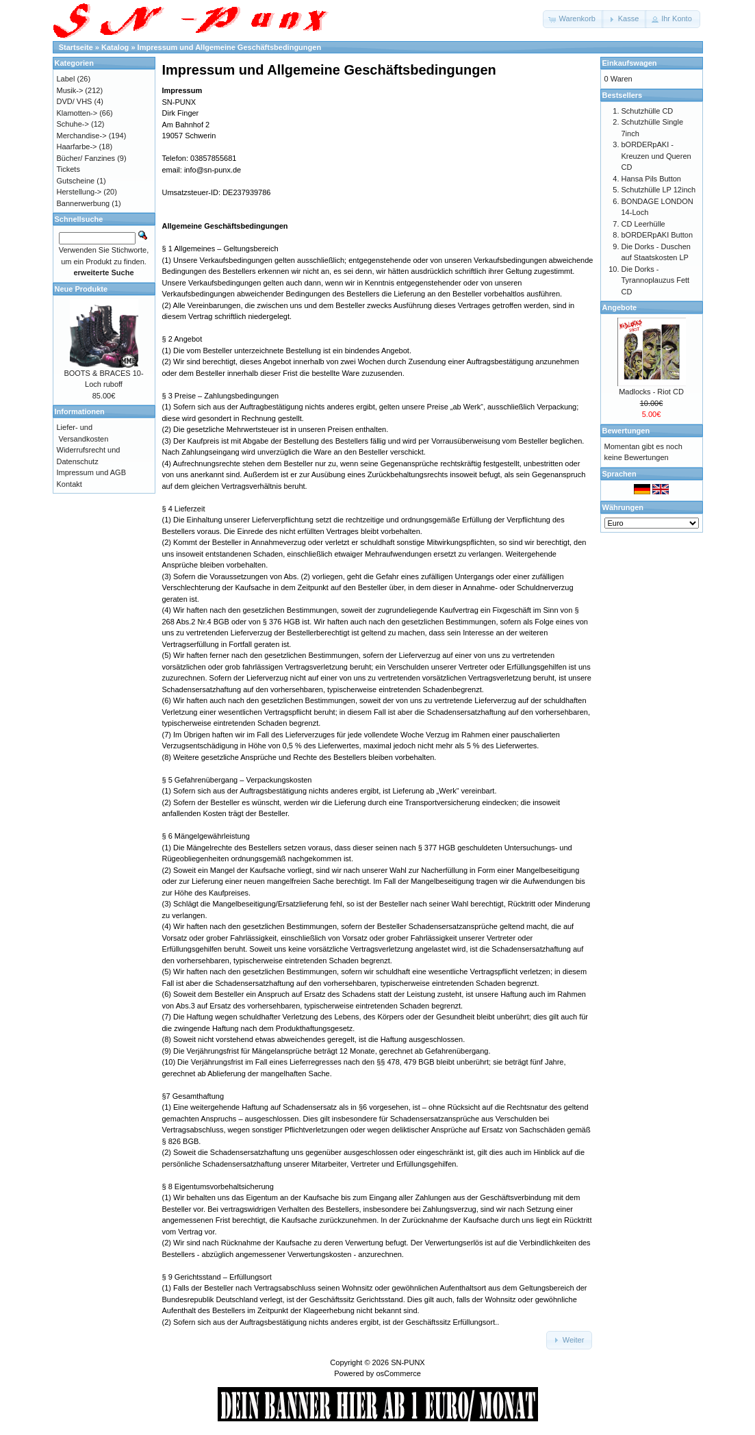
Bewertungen (626, 431)
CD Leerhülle (643, 224)
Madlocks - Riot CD (651, 392)
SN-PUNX (408, 1362)
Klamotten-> (77, 113)
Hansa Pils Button (651, 179)
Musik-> (70, 90)
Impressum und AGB (92, 472)
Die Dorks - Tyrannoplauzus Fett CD (656, 280)
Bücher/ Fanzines (86, 158)
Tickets (68, 169)
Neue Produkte (81, 289)
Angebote (619, 307)
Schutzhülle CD (648, 111)
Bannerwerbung (83, 203)
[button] (573, 19)
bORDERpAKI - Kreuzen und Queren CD (656, 155)
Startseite (76, 47)
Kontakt (69, 484)
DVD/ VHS (74, 101)
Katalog (115, 47)
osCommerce (398, 1373)
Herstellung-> (79, 192)
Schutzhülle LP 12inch (659, 190)
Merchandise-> (82, 135)
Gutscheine (76, 181)
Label (66, 79)
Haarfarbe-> (77, 146)
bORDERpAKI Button (657, 235)
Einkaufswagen (629, 63)
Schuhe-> (73, 124)
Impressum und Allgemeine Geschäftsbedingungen (230, 47)
